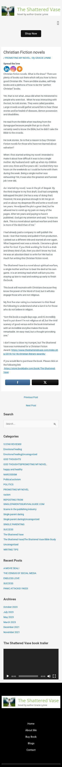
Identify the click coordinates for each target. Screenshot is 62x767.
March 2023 (9, 622)
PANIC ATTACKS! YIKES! (15, 588)
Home (31, 724)
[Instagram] (13, 69)
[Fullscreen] (54, 676)
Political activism (12, 479)
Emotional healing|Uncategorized (20, 454)
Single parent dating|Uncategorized (21, 519)
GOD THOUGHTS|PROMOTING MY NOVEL (25, 464)
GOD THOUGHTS (12, 459)
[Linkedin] (7, 69)
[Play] (7, 676)
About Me (31, 730)
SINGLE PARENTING (13, 524)
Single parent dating (13, 514)
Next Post (31, 405)
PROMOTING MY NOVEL (17, 58)
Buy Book (31, 737)
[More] (19, 69)
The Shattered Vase (13, 534)
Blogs (31, 743)
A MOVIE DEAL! (11, 568)
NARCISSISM (10, 474)
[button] (58, 23)
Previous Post (31, 397)
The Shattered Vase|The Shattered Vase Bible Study (29, 539)
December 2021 (11, 627)
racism (6, 494)
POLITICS (8, 484)
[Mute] (49, 676)
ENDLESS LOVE (11, 578)
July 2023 (8, 612)
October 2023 (10, 607)
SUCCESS (8, 529)
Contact (31, 750)
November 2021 (11, 632)
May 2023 (8, 617)
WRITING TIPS (10, 549)
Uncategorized (10, 544)
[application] (31, 664)
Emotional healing (12, 449)
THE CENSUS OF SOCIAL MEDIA (19, 573)
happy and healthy (12, 469)
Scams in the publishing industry (20, 509)
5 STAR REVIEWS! (12, 444)
